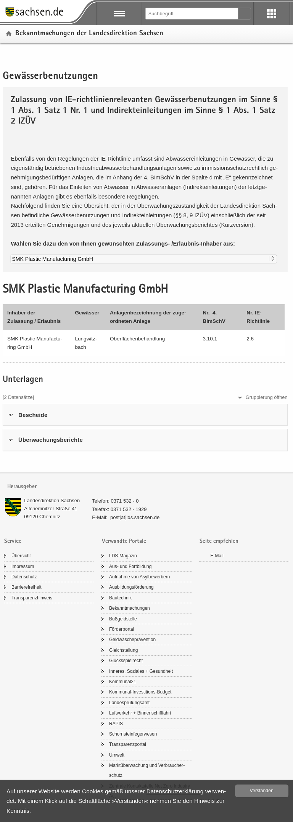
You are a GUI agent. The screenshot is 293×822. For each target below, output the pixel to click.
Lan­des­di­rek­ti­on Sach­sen (52, 500)
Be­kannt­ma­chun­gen (129, 608)
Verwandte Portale (124, 541)
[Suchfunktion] (192, 14)
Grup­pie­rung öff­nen (267, 397)
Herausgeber (22, 487)
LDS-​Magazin (123, 555)
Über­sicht (21, 555)
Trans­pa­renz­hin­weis (31, 598)
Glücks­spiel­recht (126, 660)
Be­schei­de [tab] (32, 415)
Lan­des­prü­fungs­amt (129, 702)
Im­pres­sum (22, 566)
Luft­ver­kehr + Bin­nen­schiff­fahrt (140, 713)
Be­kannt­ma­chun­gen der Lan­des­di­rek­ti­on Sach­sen (89, 33)
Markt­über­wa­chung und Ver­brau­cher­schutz (147, 770)
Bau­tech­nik (120, 598)
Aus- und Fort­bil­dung (130, 566)
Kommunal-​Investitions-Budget (140, 692)
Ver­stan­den (262, 790)
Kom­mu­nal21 (122, 681)
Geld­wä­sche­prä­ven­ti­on (132, 639)
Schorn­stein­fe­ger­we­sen (133, 734)
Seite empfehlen (219, 541)
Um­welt (116, 755)
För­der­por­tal (121, 629)
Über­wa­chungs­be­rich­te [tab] (50, 439)
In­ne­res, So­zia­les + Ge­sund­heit (141, 671)
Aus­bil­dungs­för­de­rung (131, 587)
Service (12, 541)
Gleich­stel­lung (123, 650)
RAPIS (116, 723)
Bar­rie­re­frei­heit (26, 587)
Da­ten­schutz (24, 576)
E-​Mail (217, 555)
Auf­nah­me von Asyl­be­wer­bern (139, 576)
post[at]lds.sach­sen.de (134, 517)
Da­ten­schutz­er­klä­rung (175, 791)
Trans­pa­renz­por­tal (127, 744)
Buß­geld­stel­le (123, 619)
